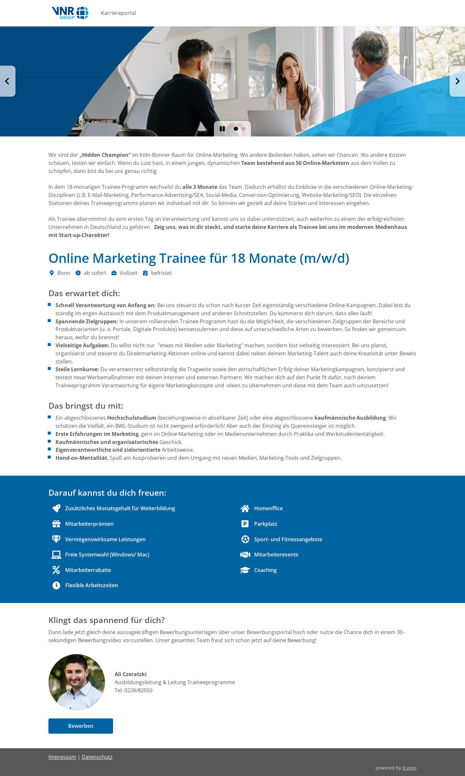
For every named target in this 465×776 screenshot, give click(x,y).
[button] (8, 81)
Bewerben (80, 725)
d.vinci (409, 768)
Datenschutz (97, 756)
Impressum (62, 756)
